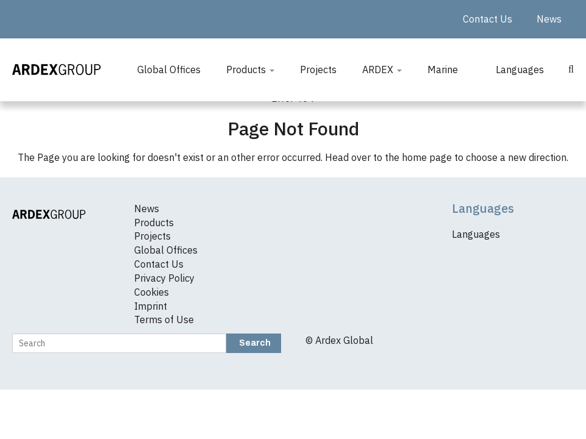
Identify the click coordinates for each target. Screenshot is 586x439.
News (549, 19)
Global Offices (169, 69)
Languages (520, 69)
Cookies (151, 292)
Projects (318, 69)
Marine (442, 69)
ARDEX (382, 69)
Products (250, 69)
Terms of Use (164, 319)
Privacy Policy (164, 278)
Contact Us (487, 19)
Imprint (150, 306)
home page (427, 157)
